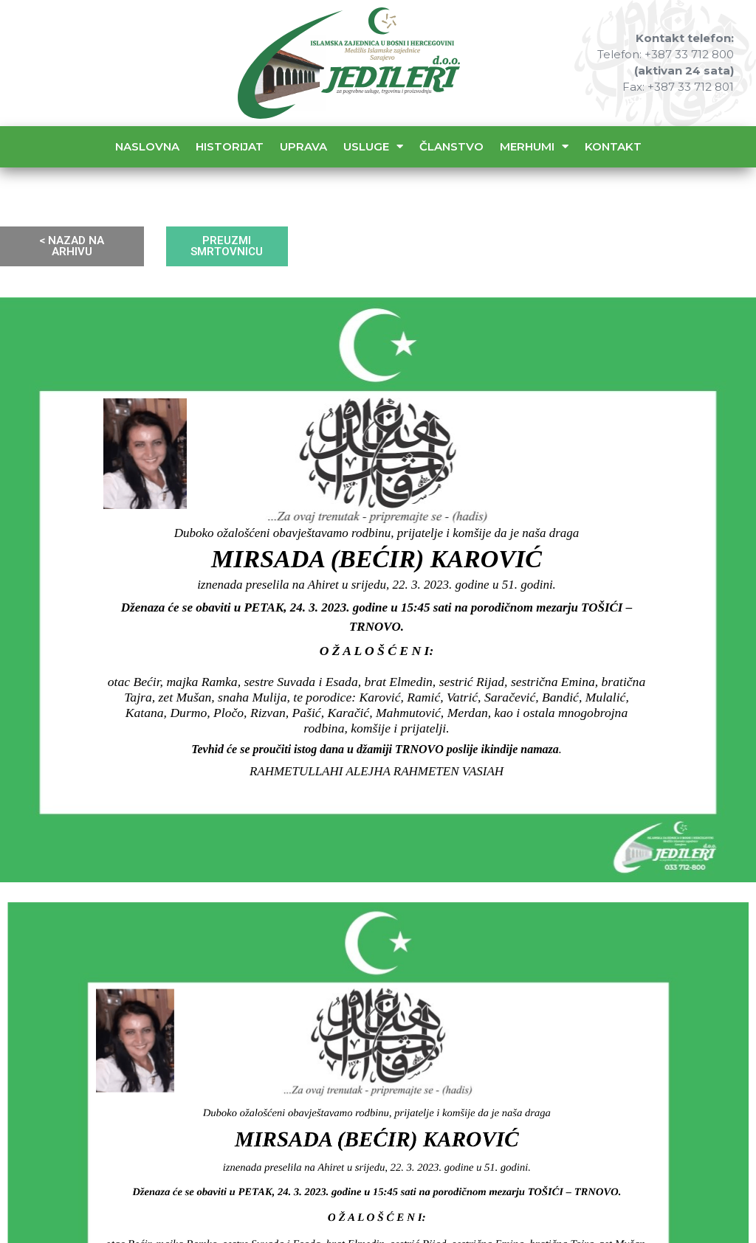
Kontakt (613, 146)
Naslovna (147, 146)
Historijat (230, 146)
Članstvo (451, 146)
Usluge (373, 146)
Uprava (303, 146)
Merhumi (534, 146)
